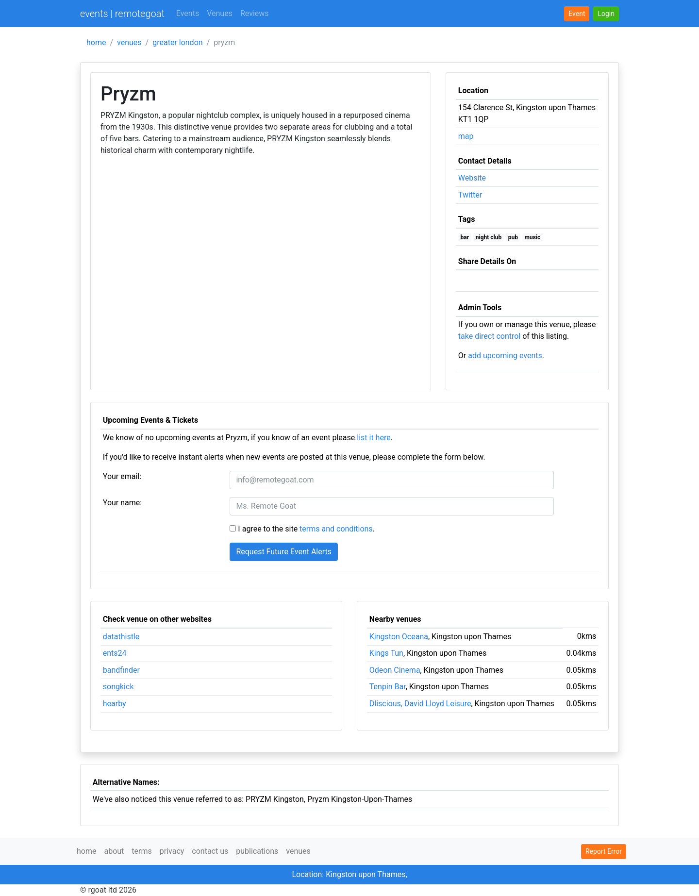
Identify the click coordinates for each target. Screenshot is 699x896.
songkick (118, 686)
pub (513, 237)
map (466, 136)
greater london (177, 42)
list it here (373, 437)
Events (187, 13)
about (114, 851)
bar (465, 237)
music (533, 237)
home (96, 42)
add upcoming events (505, 355)
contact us (210, 851)
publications (257, 851)
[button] (606, 13)
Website (472, 178)
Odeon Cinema (394, 670)
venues (129, 42)
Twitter (470, 194)
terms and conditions (336, 528)
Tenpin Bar (387, 686)
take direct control (489, 336)
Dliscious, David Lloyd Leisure (420, 703)
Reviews (254, 13)
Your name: (122, 502)
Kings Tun (386, 653)
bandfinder (121, 670)
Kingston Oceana (398, 636)
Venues (220, 13)
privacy (172, 851)
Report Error (603, 851)
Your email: (122, 476)
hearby (114, 703)
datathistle (121, 636)
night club (488, 237)
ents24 (115, 653)
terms (141, 851)
